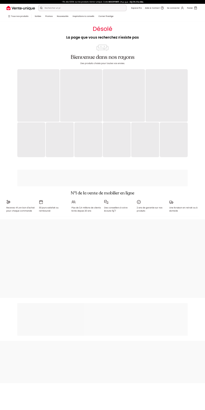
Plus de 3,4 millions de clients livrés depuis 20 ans (86, 209)
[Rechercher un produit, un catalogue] (41, 8)
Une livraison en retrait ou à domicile (183, 209)
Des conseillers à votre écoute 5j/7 (116, 209)
